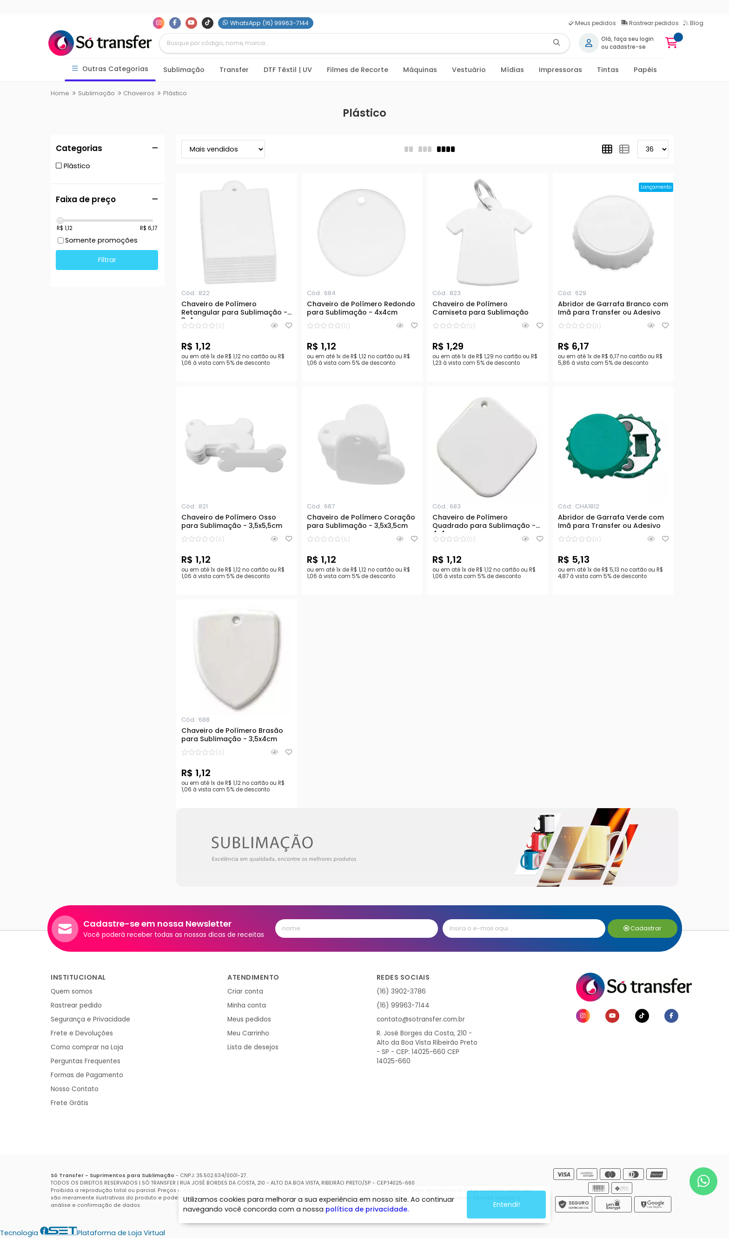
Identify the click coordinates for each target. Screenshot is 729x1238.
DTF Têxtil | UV (288, 69)
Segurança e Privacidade (90, 1019)
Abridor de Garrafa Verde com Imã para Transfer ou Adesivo (611, 522)
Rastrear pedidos (650, 23)
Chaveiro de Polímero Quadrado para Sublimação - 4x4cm (484, 523)
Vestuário (469, 69)
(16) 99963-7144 (403, 1005)
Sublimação (184, 69)
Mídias (512, 69)
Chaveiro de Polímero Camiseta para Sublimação (480, 308)
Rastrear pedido (76, 1005)
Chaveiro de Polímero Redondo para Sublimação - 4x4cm (361, 308)
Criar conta (245, 991)
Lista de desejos (252, 1047)
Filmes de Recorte (357, 69)
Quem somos (72, 991)
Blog (693, 23)
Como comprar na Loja (87, 1047)
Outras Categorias (110, 69)
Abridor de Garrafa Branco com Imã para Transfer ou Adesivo (613, 308)
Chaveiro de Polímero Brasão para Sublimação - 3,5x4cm (232, 735)
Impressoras (560, 69)
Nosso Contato (75, 1089)
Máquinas (420, 69)
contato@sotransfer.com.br (421, 1019)
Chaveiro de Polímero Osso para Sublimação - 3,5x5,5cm (231, 522)
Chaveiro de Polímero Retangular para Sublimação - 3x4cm (234, 309)
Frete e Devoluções (82, 1033)
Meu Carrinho (248, 1033)
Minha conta (246, 1005)
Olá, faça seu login (627, 39)
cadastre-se (628, 47)
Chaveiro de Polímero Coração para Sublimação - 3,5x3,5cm (361, 522)
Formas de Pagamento (87, 1075)
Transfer (234, 69)
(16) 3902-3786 (401, 991)
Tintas (608, 69)
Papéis (645, 69)
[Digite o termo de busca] (352, 43)
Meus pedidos (592, 23)
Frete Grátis (69, 1103)
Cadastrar (642, 928)
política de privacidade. (367, 1209)
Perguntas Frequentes (85, 1061)
